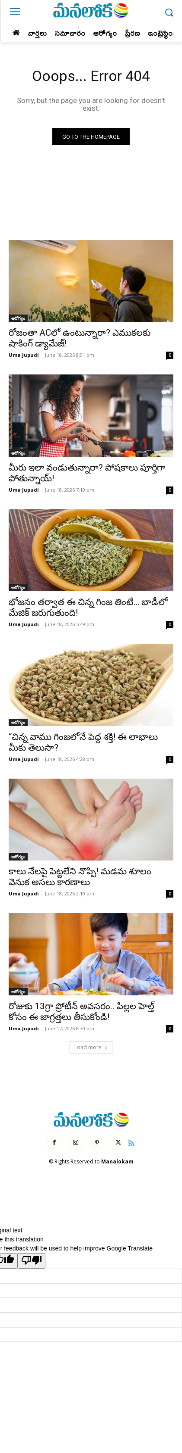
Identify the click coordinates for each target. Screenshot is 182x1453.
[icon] (131, 1142)
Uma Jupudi (24, 355)
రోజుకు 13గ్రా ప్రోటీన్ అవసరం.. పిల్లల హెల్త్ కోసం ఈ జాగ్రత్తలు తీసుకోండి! (81, 1011)
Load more (91, 1047)
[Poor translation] (31, 1261)
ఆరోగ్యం (18, 318)
